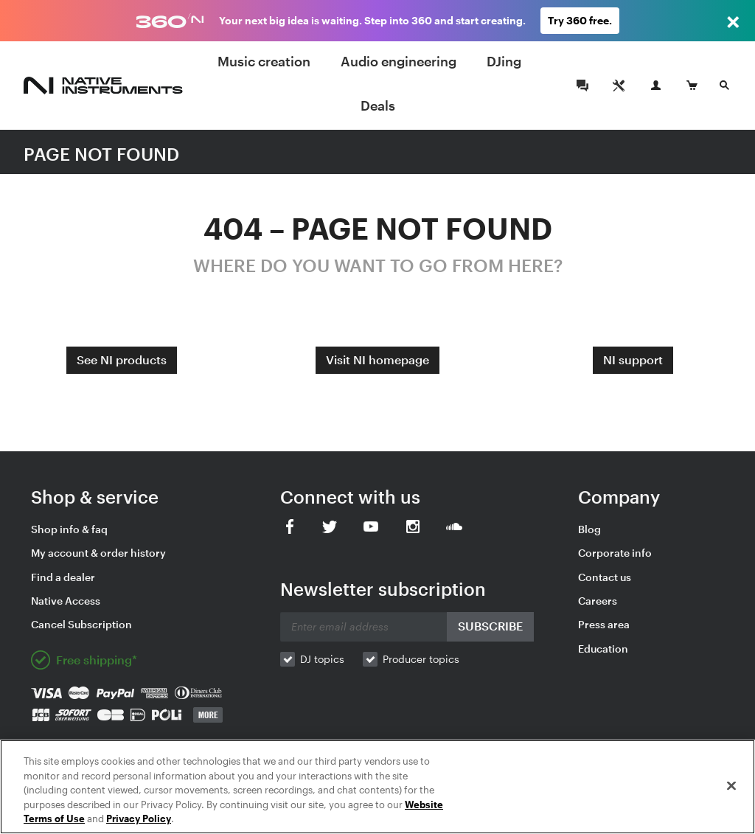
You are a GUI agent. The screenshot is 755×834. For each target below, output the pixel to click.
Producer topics (421, 659)
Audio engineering (398, 61)
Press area (604, 624)
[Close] (731, 786)
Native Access (65, 600)
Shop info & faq (69, 529)
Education (603, 648)
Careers (597, 600)
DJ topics (322, 659)
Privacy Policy (138, 818)
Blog (589, 529)
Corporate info (615, 552)
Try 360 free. (580, 20)
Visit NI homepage (377, 359)
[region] (377, 787)
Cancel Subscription (81, 624)
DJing (504, 61)
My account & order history (98, 552)
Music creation (264, 61)
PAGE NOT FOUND (101, 153)
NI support (633, 359)
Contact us (604, 577)
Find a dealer (63, 577)
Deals (378, 105)
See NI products (122, 359)
